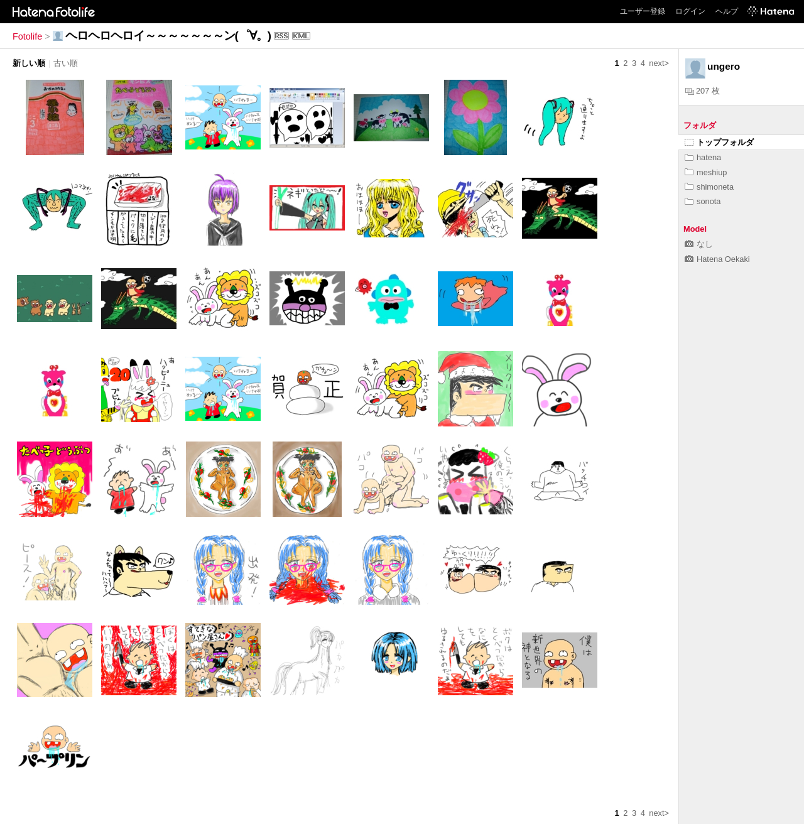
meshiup (706, 172)
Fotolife (27, 36)
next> (659, 63)
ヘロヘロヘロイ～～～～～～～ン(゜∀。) (168, 35)
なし (699, 244)
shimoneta (709, 187)
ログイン (690, 11)
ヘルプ (726, 11)
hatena (703, 157)
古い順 (65, 63)
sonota (702, 201)
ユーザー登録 (642, 11)
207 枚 (702, 90)
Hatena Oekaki (717, 259)
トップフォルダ (719, 142)
